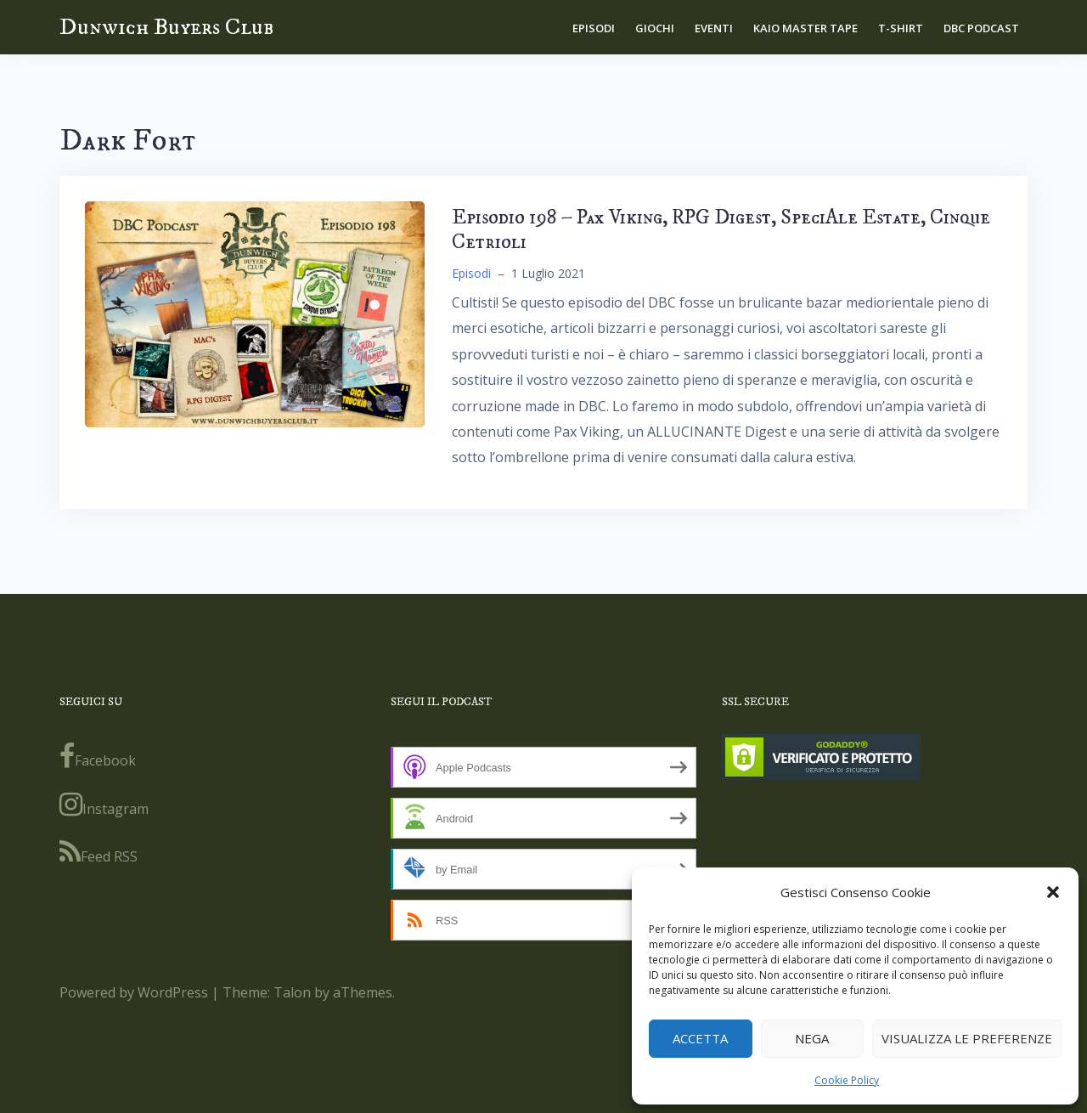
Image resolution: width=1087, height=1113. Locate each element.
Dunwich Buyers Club (166, 27)
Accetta (700, 1038)
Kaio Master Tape (805, 28)
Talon (292, 992)
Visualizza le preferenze (966, 1038)
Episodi (593, 28)
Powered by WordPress (133, 992)
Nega (812, 1038)
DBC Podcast (981, 28)
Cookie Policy (846, 1080)
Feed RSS (98, 852)
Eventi (714, 28)
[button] (1053, 892)
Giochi (654, 28)
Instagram (104, 804)
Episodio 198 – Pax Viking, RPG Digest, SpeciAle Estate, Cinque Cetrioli (721, 230)
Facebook (97, 756)
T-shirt (900, 28)
